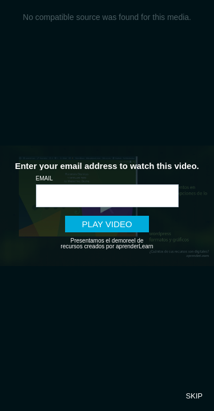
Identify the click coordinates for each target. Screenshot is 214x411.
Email (44, 178)
